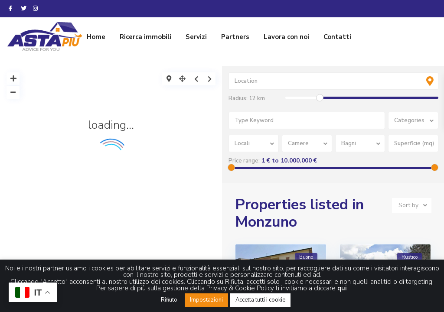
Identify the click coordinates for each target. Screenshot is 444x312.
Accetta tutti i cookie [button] (260, 300)
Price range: (244, 161)
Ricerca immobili (145, 36)
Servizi (196, 36)
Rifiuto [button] (169, 300)
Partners (235, 36)
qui (341, 288)
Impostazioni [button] (206, 300)
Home (96, 36)
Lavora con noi (286, 36)
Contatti (337, 36)
